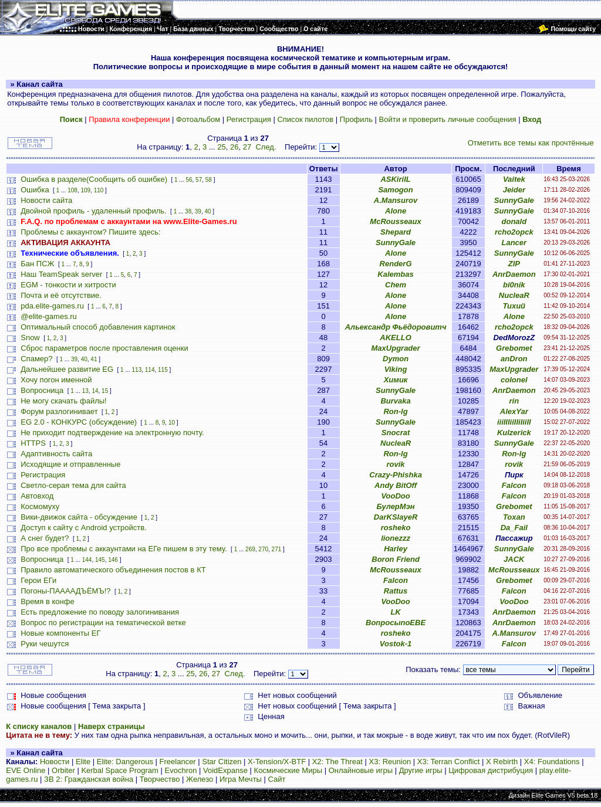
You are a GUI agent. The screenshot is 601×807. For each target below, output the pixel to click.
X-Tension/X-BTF (277, 761)
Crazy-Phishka (395, 474)
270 (263, 549)
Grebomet (514, 348)
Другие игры (421, 770)
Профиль (356, 119)
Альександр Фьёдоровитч (396, 327)
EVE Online (25, 770)
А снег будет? (45, 538)
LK (395, 612)
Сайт (277, 779)
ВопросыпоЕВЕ (396, 622)
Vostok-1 (395, 643)
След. (265, 147)
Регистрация (249, 119)
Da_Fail (514, 527)
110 (99, 190)
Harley (395, 548)
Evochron (181, 770)
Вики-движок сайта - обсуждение (79, 517)
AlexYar (514, 411)
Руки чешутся (45, 643)
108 (72, 190)
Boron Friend (396, 559)
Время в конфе (47, 601)
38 (188, 211)
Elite (83, 761)
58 (208, 180)
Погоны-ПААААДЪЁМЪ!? (65, 590)
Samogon (395, 189)
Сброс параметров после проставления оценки (104, 348)
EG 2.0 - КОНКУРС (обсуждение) (79, 422)
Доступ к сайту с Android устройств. (83, 527)
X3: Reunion (390, 761)
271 (277, 549)
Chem (395, 284)
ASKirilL (395, 179)
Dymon (395, 358)
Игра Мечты (241, 779)
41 (93, 359)
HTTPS (33, 443)
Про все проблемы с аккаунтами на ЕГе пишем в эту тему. (124, 548)
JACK (514, 559)
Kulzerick (514, 432)
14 (95, 391)
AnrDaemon (514, 274)
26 (234, 147)
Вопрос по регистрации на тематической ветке (103, 622)
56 (188, 180)
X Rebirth (502, 761)
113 (137, 370)
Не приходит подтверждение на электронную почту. (112, 432)
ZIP (514, 263)
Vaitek (514, 179)
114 (150, 370)
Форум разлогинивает (59, 411)
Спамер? (36, 358)
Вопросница (42, 390)
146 (113, 560)
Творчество (160, 779)
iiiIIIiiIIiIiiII (514, 422)
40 (207, 211)
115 (163, 370)
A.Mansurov (395, 200)
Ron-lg (395, 411)
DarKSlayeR (395, 517)
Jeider (514, 189)
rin (514, 400)
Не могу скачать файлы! (63, 400)
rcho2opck (514, 232)
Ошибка (35, 189)
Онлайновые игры (361, 770)
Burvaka (395, 400)
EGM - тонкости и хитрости (68, 284)
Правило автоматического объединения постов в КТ (113, 569)
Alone (395, 210)
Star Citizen (221, 761)
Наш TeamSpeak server (61, 274)
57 (198, 180)
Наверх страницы (111, 726)
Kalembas (395, 274)
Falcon (514, 485)
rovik (396, 464)
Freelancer (178, 761)
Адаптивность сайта (56, 453)
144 (87, 560)
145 (100, 560)
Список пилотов (305, 119)
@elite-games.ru (49, 316)
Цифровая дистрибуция (490, 770)
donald (514, 221)
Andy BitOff (395, 485)
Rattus (395, 590)
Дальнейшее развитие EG (67, 369)
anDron (514, 358)
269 (250, 549)
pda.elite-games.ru (52, 305)
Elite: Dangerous (125, 761)
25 (221, 147)
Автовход (37, 495)
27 (247, 147)
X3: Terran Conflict (448, 761)
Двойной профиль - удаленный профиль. (93, 210)
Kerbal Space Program (119, 770)
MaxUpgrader (396, 348)
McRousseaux (395, 221)
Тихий (514, 305)
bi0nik (514, 284)
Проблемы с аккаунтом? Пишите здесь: (90, 232)
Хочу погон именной (56, 379)
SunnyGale (514, 200)
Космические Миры (288, 770)
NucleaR (514, 295)
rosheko (396, 527)
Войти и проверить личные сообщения (447, 119)
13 (85, 391)
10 (171, 422)
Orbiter (63, 770)
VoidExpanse (225, 770)
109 (85, 190)
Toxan (514, 517)
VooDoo (395, 495)
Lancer (513, 242)
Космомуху (40, 506)
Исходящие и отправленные (70, 464)
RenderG (396, 263)
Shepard (395, 232)
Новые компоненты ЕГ (60, 633)
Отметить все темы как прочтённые (531, 142)
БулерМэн (395, 506)
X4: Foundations (552, 761)
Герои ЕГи (38, 580)
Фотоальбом (198, 119)
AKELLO (395, 337)
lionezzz (395, 538)
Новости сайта (46, 200)
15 (105, 391)
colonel (514, 379)
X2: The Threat (337, 761)
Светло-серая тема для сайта (73, 485)
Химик (396, 379)
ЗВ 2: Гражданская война (88, 779)
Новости (54, 761)
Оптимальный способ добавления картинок (98, 327)
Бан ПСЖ (37, 263)
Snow (30, 337)
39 (198, 211)
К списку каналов (39, 726)
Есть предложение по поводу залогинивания (100, 612)
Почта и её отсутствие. (61, 295)
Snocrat (395, 432)
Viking (395, 369)
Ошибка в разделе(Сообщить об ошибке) (94, 179)
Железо (199, 779)
